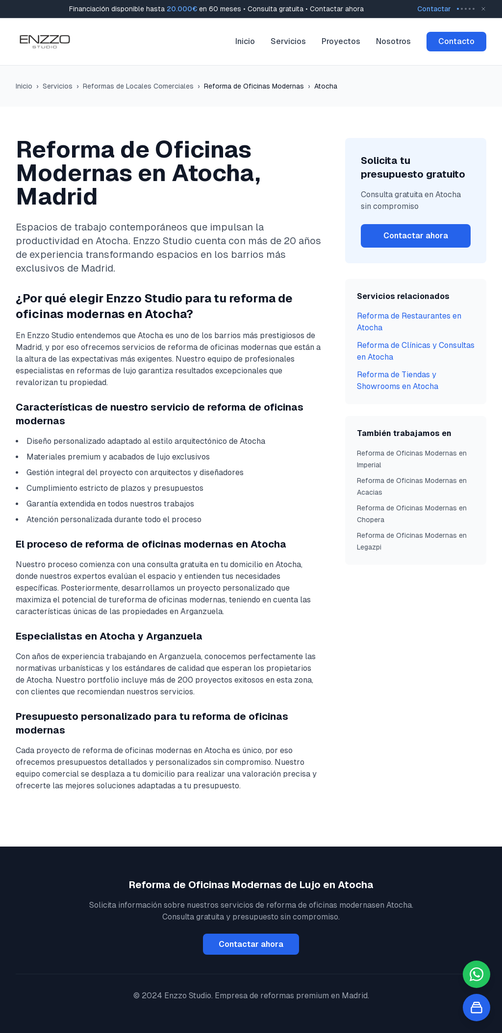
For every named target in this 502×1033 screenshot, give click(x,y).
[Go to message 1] (458, 9)
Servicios (288, 41)
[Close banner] (483, 9)
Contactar (434, 9)
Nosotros (393, 41)
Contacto (456, 41)
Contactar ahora (415, 235)
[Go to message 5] (474, 9)
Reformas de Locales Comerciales (138, 86)
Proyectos (341, 41)
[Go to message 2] (462, 9)
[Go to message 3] (466, 9)
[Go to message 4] (470, 9)
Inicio (245, 41)
